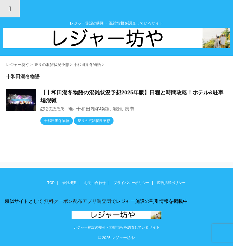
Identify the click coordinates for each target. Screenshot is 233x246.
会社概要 (69, 183)
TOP (51, 183)
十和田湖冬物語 (93, 108)
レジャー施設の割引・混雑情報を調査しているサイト (116, 227)
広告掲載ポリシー (171, 183)
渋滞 (129, 108)
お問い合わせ (95, 183)
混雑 (117, 108)
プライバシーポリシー (131, 183)
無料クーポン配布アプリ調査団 (77, 201)
